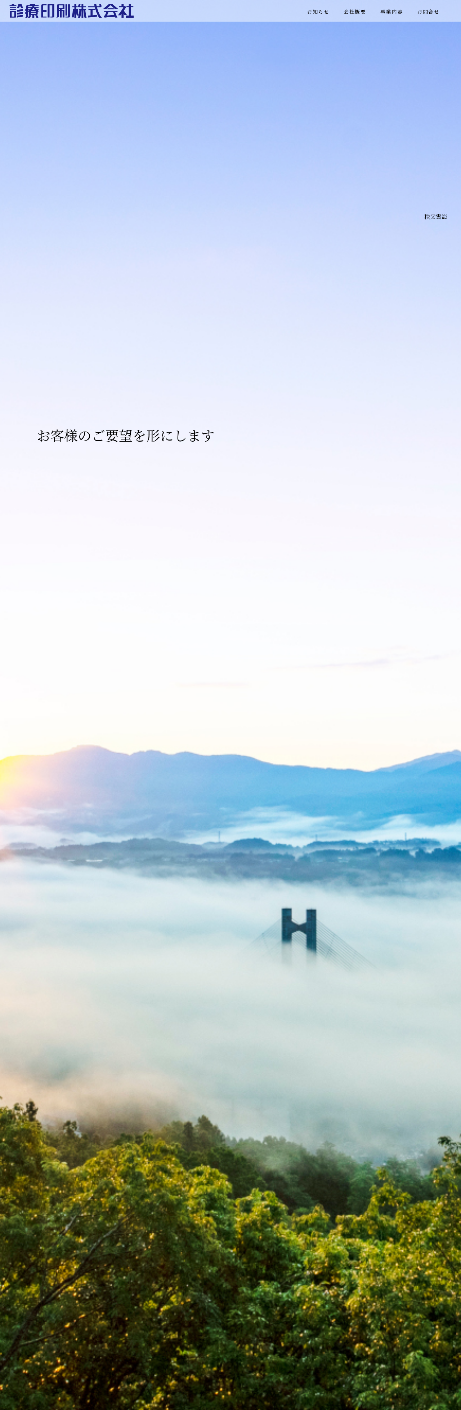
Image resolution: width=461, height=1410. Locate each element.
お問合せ (428, 11)
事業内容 (391, 11)
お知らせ (318, 11)
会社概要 (355, 11)
